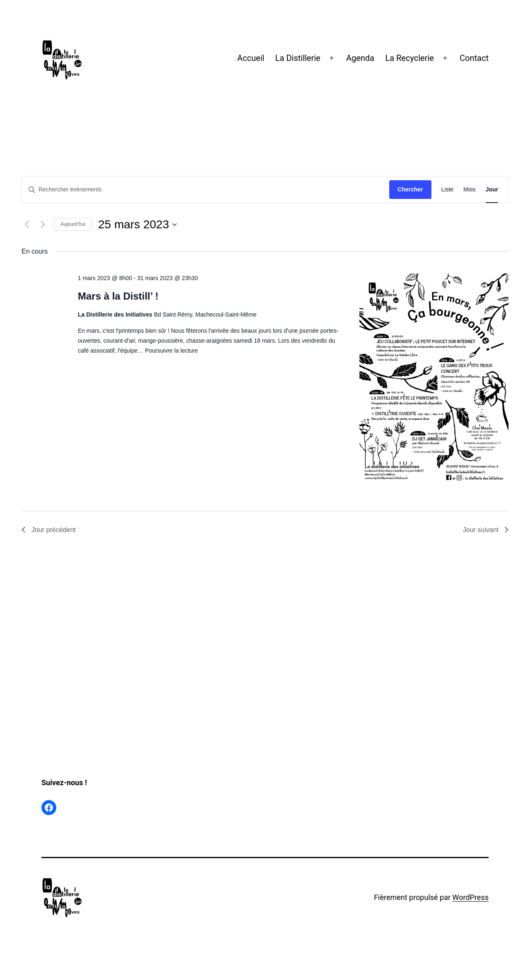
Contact (474, 58)
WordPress (471, 897)
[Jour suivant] (43, 225)
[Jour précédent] (26, 225)
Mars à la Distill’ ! (118, 296)
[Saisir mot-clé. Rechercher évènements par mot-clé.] (205, 190)
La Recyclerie (409, 58)
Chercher (410, 189)
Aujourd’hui (72, 224)
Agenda (360, 58)
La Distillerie (297, 58)
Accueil (250, 58)
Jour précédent (49, 529)
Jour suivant (485, 529)
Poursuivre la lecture (171, 350)
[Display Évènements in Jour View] (492, 190)
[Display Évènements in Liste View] (447, 190)
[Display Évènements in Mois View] (469, 190)
